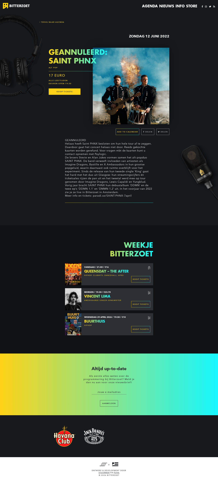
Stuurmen (104, 473)
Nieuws (166, 6)
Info (180, 6)
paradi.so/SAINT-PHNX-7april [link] (112, 195)
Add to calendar (127, 132)
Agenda (150, 6)
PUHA (116, 473)
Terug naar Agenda (51, 22)
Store (191, 6)
